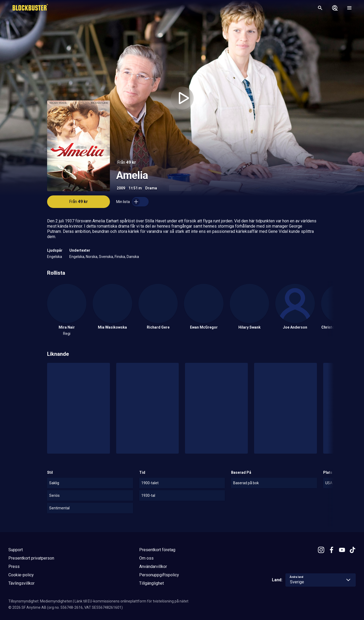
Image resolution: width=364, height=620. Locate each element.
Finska (120, 257)
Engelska (54, 257)
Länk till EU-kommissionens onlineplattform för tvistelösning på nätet (131, 601)
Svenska (106, 257)
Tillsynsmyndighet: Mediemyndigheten (40, 601)
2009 (121, 188)
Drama (151, 188)
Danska (133, 257)
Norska (91, 257)
